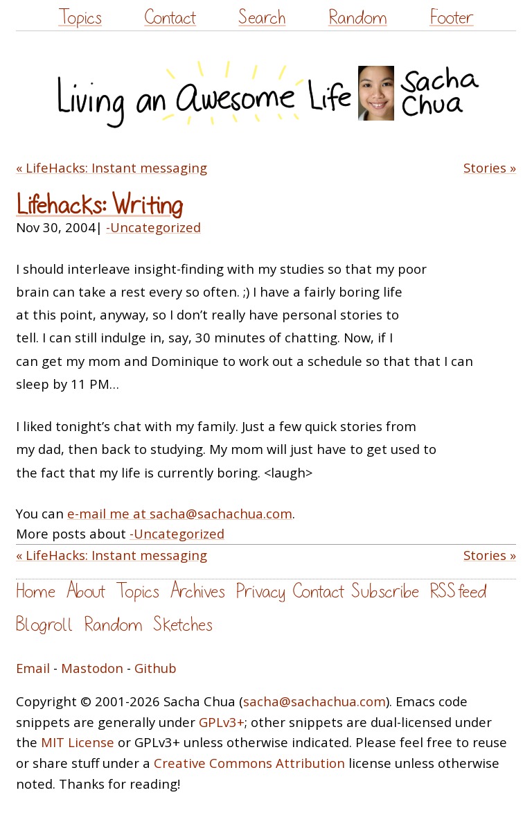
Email (33, 667)
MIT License (77, 742)
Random (357, 17)
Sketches (183, 624)
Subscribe (385, 591)
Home (35, 591)
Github (155, 667)
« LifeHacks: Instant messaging (111, 167)
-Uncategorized (153, 227)
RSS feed (457, 591)
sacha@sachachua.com (314, 701)
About (85, 591)
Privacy (260, 591)
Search (261, 17)
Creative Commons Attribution (249, 762)
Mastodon (92, 667)
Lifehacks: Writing (99, 205)
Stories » (489, 167)
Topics (80, 17)
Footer (451, 17)
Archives (197, 591)
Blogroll (44, 624)
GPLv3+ (222, 721)
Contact (170, 17)
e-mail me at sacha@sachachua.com (179, 513)
